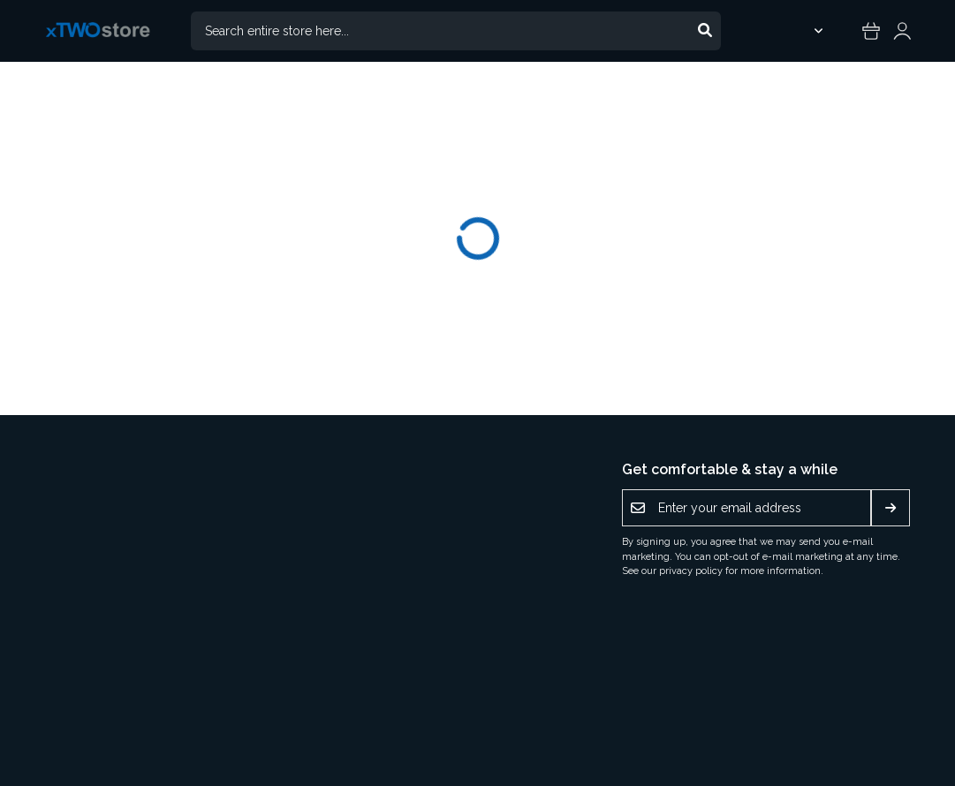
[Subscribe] (890, 507)
